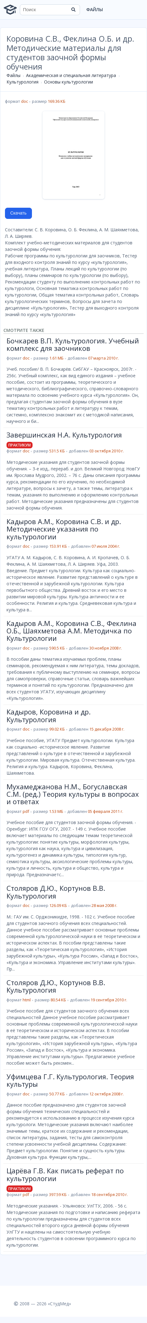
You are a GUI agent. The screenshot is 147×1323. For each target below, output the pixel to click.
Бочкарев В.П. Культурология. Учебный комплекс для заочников (73, 344)
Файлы (94, 9)
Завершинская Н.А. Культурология (64, 434)
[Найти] (73, 9)
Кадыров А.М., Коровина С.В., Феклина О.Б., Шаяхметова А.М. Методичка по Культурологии (71, 630)
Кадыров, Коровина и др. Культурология (49, 715)
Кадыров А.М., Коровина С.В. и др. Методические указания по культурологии (64, 529)
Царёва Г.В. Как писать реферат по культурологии (65, 1174)
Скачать (18, 213)
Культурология (22, 82)
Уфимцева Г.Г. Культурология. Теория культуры (70, 1080)
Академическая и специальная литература (71, 75)
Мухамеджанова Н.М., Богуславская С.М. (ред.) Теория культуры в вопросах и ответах (73, 794)
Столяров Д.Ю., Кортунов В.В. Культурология (56, 891)
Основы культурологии (68, 82)
